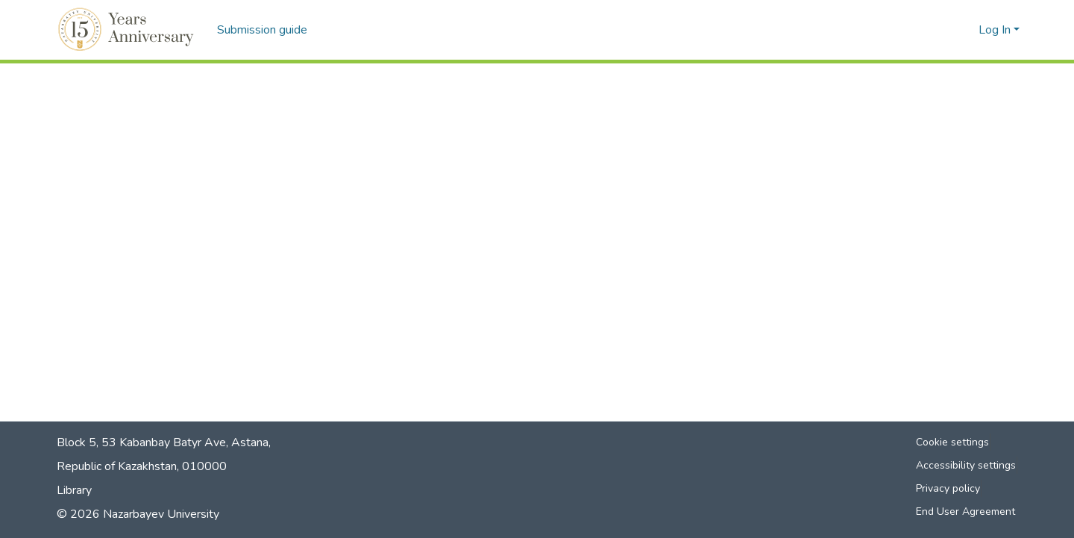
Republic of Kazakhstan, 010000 (142, 466)
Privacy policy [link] (948, 488)
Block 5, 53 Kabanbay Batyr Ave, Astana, (164, 442)
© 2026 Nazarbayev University (138, 514)
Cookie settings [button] (952, 442)
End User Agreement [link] (965, 511)
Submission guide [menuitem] (262, 30)
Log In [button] (996, 30)
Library (74, 490)
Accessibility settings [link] (966, 465)
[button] (128, 30)
